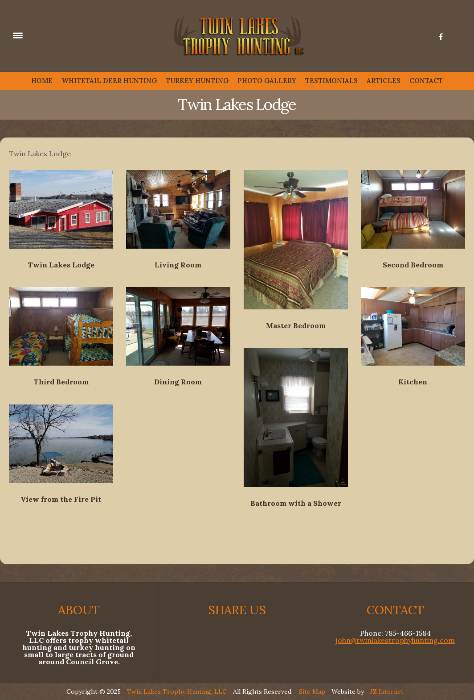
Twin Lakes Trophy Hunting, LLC (177, 692)
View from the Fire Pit (60, 499)
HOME (42, 80)
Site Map (312, 692)
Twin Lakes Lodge (61, 264)
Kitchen (412, 381)
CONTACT (426, 80)
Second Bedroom (413, 264)
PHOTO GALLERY (266, 80)
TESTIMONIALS (331, 80)
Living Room (178, 264)
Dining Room (178, 381)
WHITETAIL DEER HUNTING (109, 80)
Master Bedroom (296, 325)
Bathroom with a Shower (295, 503)
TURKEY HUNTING (197, 80)
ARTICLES (383, 80)
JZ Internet (387, 692)
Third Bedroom (61, 381)
